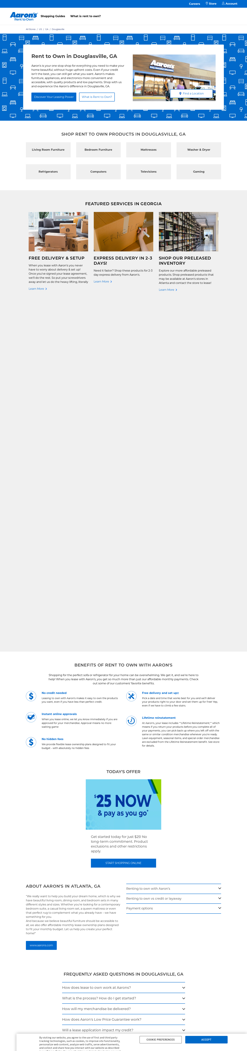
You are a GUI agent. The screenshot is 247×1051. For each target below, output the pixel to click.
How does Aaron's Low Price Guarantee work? (101, 671)
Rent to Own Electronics (31, 851)
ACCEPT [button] (206, 1039)
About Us (150, 851)
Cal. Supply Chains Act (113, 879)
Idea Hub (105, 857)
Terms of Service (110, 868)
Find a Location (191, 93)
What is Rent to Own (71, 862)
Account (229, 4)
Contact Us (65, 846)
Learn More (36, 288)
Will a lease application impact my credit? (97, 682)
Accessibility (107, 873)
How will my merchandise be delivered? (96, 660)
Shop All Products (27, 879)
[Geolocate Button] (158, 750)
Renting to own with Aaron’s (148, 540)
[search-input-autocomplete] (119, 750)
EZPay (62, 879)
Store (211, 4)
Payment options (139, 560)
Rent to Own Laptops (29, 868)
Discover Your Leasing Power (54, 97)
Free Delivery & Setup (113, 846)
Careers (194, 3)
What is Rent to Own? (97, 97)
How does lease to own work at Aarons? (96, 639)
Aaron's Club (66, 873)
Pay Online (65, 851)
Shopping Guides (53, 16)
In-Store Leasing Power (73, 868)
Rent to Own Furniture (30, 846)
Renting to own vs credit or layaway (153, 550)
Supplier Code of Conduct (115, 884)
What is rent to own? (85, 16)
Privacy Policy (108, 862)
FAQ (61, 857)
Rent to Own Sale (26, 873)
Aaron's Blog (152, 862)
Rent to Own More (27, 862)
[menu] (123, 12)
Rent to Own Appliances (30, 857)
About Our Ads (153, 868)
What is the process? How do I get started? (99, 650)
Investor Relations (155, 857)
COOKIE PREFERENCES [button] (160, 1039)
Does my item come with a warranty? (94, 692)
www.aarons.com (41, 596)
